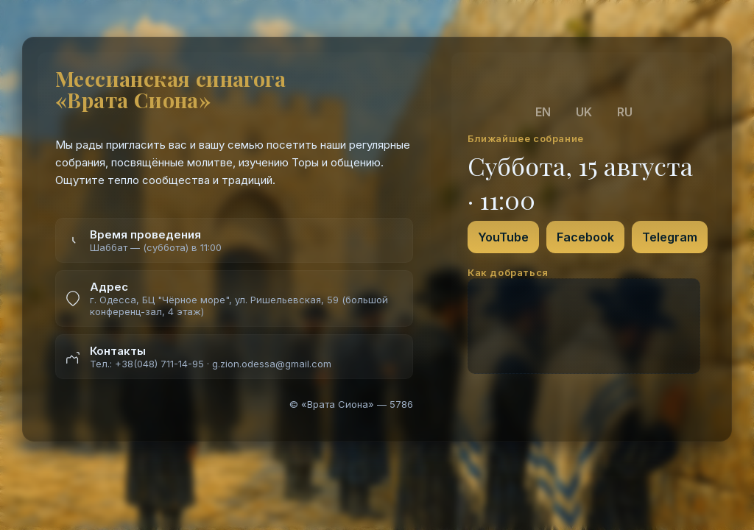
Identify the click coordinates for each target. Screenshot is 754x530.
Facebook (585, 237)
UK (584, 112)
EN (543, 112)
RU (625, 112)
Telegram (669, 237)
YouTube (503, 237)
